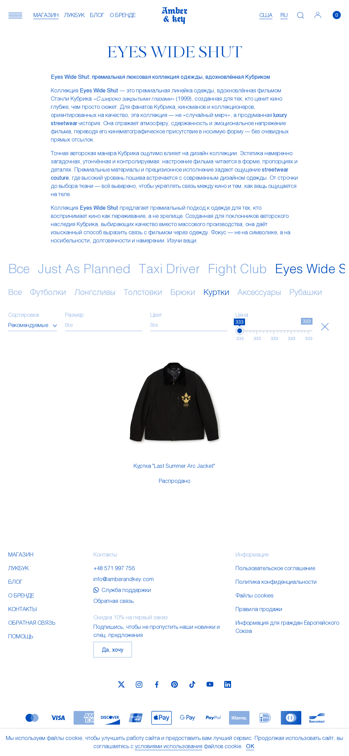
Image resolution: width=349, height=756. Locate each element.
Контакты (22, 609)
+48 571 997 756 (114, 568)
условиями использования (168, 746)
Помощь (20, 636)
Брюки (182, 292)
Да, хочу (112, 649)
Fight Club (237, 268)
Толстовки (143, 292)
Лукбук (74, 15)
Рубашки (305, 292)
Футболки (48, 292)
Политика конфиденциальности (276, 581)
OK (250, 746)
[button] (15, 15)
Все (19, 268)
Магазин (46, 15)
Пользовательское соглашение (275, 568)
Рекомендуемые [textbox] (28, 325)
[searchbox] (103, 324)
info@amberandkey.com (123, 579)
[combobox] (32, 325)
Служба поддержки (122, 590)
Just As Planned (84, 268)
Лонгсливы (95, 292)
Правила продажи (259, 609)
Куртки (216, 292)
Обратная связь (31, 622)
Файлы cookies (255, 595)
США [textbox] (265, 15)
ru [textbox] (284, 15)
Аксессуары (259, 292)
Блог (97, 15)
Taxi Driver (169, 268)
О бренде (123, 15)
